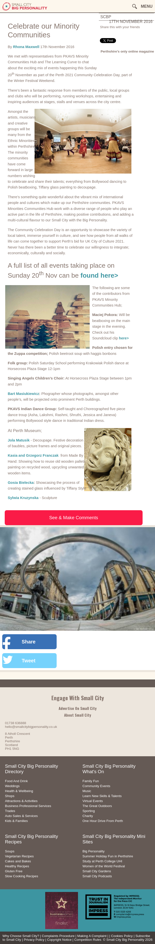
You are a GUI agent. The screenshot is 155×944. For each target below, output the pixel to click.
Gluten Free (13, 871)
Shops (9, 796)
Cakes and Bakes (18, 861)
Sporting (88, 811)
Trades (10, 811)
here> (124, 338)
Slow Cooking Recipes (21, 876)
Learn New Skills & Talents (102, 796)
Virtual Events (92, 801)
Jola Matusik (19, 440)
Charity (87, 816)
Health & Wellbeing (19, 791)
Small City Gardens (96, 871)
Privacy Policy (34, 940)
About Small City (77, 715)
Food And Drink (16, 781)
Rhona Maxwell (26, 47)
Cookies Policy (122, 936)
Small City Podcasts (97, 876)
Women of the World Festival (103, 866)
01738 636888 (15, 723)
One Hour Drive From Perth (102, 821)
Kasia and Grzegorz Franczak (34, 455)
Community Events (96, 786)
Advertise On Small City (78, 708)
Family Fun (90, 781)
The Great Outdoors (97, 806)
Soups (9, 851)
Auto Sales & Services (21, 816)
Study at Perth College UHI (102, 861)
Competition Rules (87, 940)
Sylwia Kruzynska (23, 498)
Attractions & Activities (21, 801)
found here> (99, 275)
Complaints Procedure (58, 936)
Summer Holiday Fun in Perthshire (107, 856)
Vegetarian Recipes (19, 856)
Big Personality (93, 851)
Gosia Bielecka (21, 483)
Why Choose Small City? (20, 936)
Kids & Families (16, 821)
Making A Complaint (92, 936)
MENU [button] (147, 6)
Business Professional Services (28, 806)
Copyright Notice (59, 940)
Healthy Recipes (17, 866)
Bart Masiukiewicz (23, 394)
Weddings (12, 786)
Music (86, 791)
